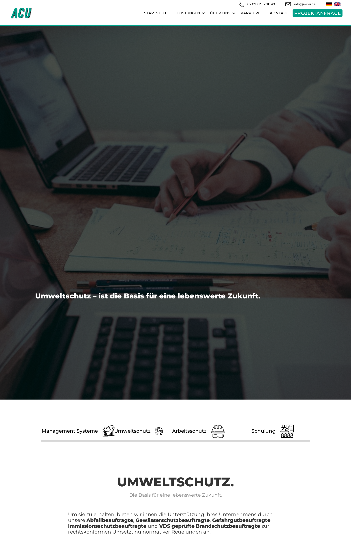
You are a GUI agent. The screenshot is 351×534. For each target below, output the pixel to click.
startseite (156, 13)
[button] (188, 13)
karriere (251, 13)
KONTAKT (279, 13)
